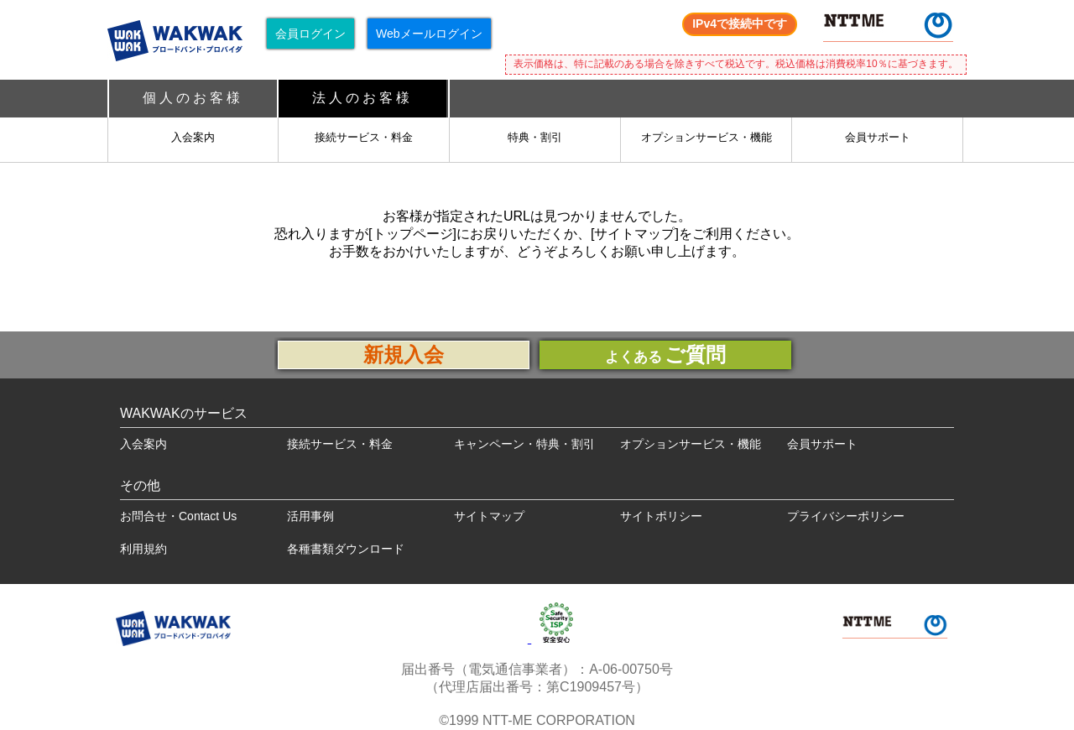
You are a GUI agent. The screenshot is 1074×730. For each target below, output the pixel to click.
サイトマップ (489, 516)
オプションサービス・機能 (706, 137)
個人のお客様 (193, 98)
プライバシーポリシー (846, 516)
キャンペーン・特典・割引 (524, 444)
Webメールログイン (429, 33)
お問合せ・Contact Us (178, 516)
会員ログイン (310, 33)
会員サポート (877, 137)
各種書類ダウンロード (345, 548)
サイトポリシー (661, 516)
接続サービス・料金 (364, 137)
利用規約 (143, 548)
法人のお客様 (362, 98)
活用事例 (310, 516)
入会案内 (193, 137)
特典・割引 (535, 137)
